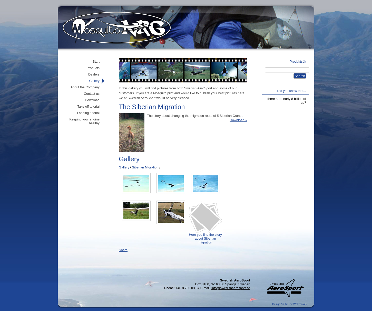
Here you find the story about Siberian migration (205, 236)
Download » (238, 120)
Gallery (124, 167)
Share (123, 250)
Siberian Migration (145, 167)
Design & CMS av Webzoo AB (289, 304)
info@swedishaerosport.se (230, 288)
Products (93, 68)
